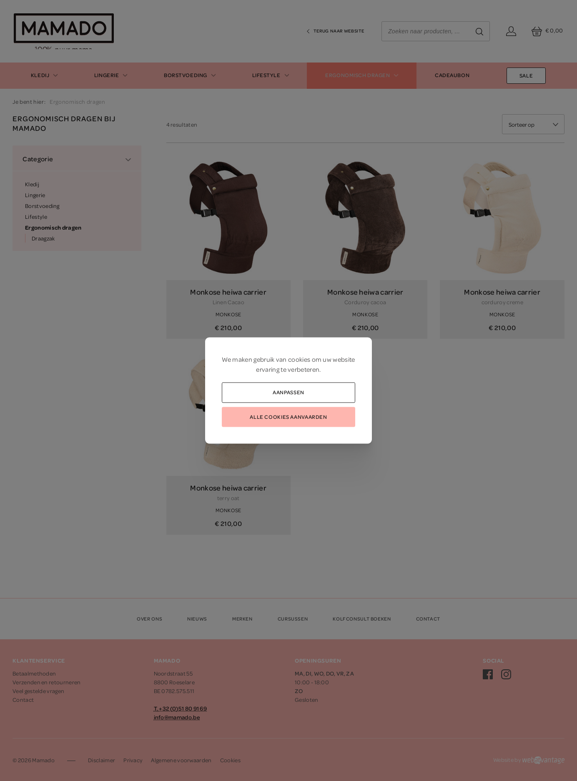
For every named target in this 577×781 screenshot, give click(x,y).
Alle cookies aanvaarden (288, 416)
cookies (299, 359)
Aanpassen (288, 392)
